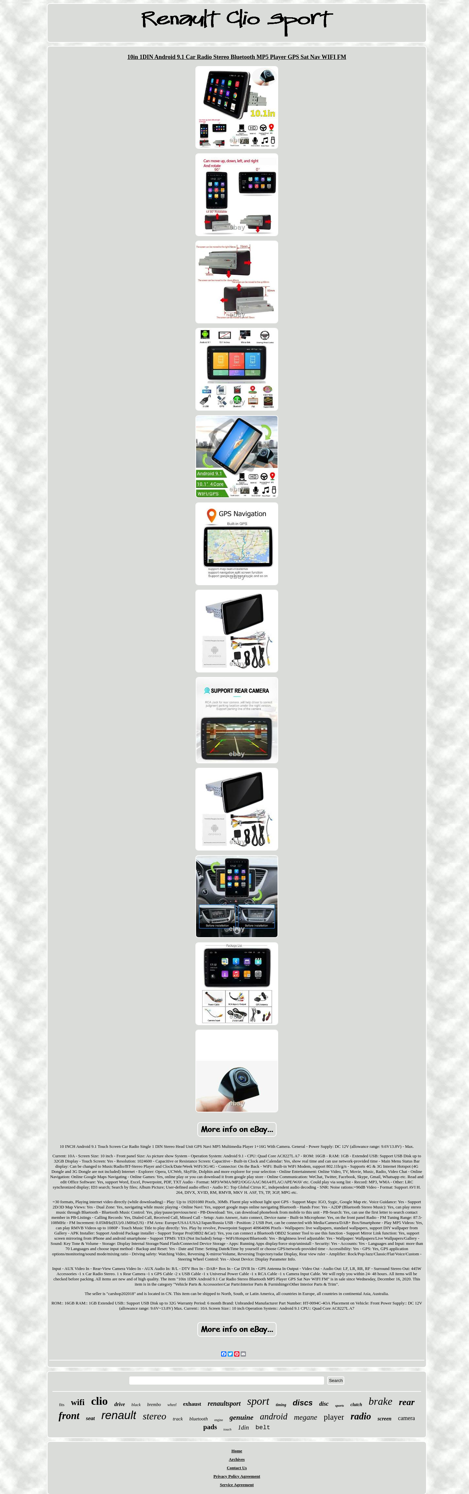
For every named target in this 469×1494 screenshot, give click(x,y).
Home (236, 1450)
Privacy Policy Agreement (236, 1476)
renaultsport (224, 1403)
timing (281, 1404)
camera (406, 1418)
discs (303, 1402)
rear (407, 1402)
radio (360, 1416)
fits (61, 1404)
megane (305, 1417)
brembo (154, 1404)
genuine (241, 1417)
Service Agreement (237, 1484)
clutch (356, 1404)
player (334, 1417)
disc (324, 1404)
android (274, 1416)
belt (262, 1427)
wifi (78, 1402)
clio (99, 1401)
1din (243, 1427)
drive (119, 1404)
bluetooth (198, 1418)
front (69, 1415)
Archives (237, 1459)
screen (384, 1418)
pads (210, 1427)
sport (258, 1401)
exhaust (192, 1404)
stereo (154, 1416)
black (136, 1404)
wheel (172, 1404)
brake (380, 1401)
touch (227, 1429)
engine (218, 1420)
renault (118, 1415)
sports (339, 1405)
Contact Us (237, 1467)
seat (90, 1418)
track (178, 1418)
